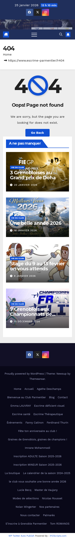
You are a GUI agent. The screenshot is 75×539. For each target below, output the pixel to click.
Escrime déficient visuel (49, 405)
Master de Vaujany (46, 489)
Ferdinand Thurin (57, 422)
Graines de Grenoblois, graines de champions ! (37, 439)
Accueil (29, 388)
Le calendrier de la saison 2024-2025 (46, 473)
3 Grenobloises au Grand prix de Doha (32, 175)
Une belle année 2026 (35, 223)
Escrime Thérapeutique (48, 414)
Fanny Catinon (35, 422)
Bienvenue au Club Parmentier (26, 397)
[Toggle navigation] (34, 34)
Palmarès (49, 515)
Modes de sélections (26, 498)
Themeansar (37, 378)
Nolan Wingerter (26, 506)
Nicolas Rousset (52, 498)
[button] (60, 34)
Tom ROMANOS (60, 523)
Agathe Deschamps (49, 388)
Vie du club (17, 167)
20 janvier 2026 (25, 184)
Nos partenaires (49, 506)
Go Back (37, 133)
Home (7, 54)
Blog (51, 397)
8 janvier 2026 (25, 276)
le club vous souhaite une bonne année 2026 (37, 481)
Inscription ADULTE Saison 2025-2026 (37, 456)
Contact (63, 397)
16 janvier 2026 (25, 230)
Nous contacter (30, 515)
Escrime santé (21, 414)
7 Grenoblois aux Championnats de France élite (31, 314)
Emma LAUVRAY (20, 405)
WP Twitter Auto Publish (21, 536)
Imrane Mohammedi (37, 447)
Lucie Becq (24, 489)
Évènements (14, 422)
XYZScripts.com (58, 536)
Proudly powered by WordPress (25, 373)
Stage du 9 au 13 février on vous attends (37, 266)
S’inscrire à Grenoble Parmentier (26, 523)
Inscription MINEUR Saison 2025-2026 (37, 464)
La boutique (12, 473)
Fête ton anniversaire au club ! (37, 431)
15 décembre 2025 (27, 321)
